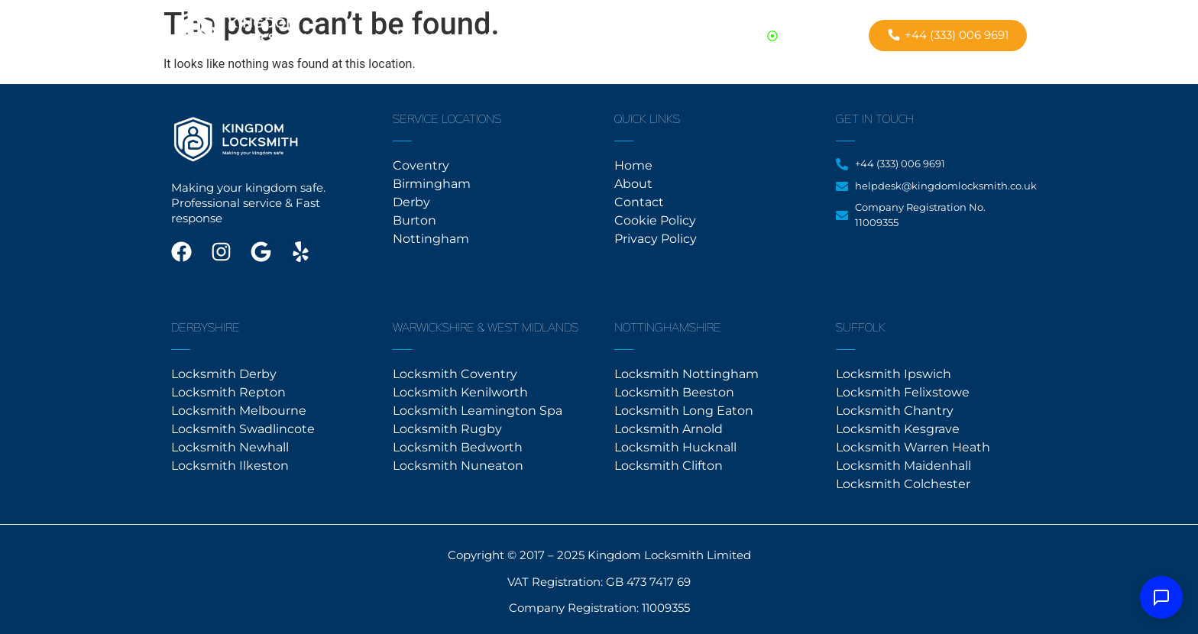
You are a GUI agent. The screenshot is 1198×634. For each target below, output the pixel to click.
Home (416, 36)
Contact (533, 36)
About (472, 36)
